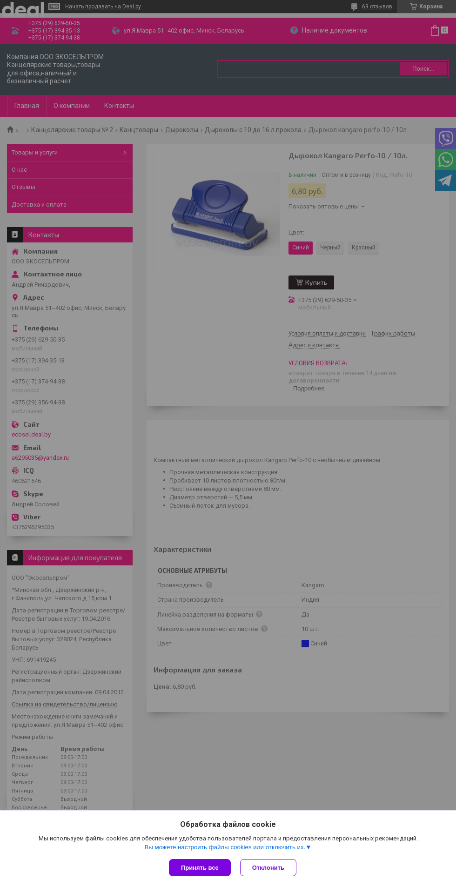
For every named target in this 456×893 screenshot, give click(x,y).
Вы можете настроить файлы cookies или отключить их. (224, 847)
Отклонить (268, 867)
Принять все (200, 867)
